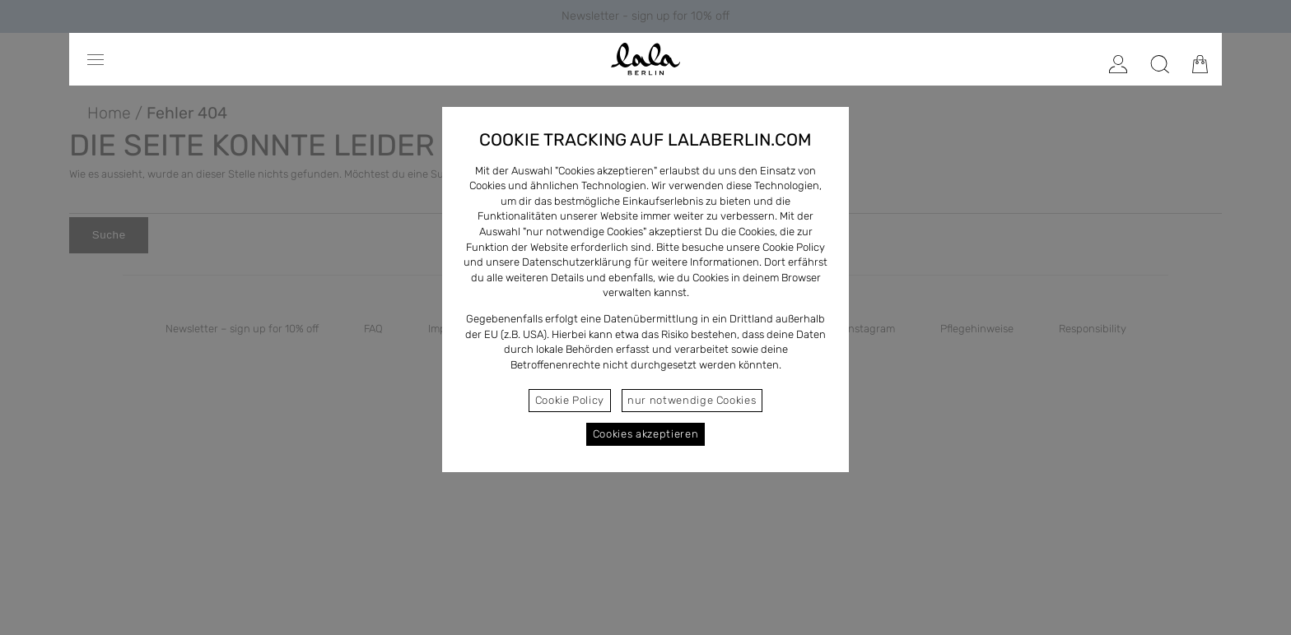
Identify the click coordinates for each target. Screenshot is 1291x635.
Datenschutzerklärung (577, 262)
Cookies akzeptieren (645, 434)
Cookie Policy (569, 400)
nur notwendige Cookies (691, 400)
